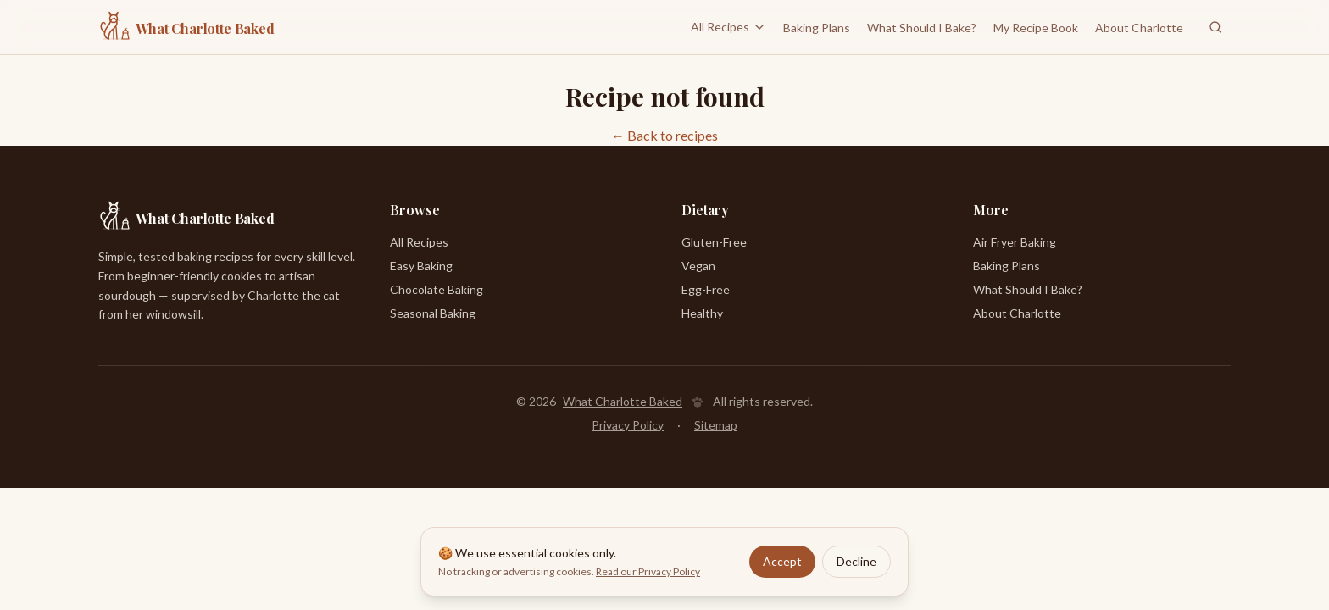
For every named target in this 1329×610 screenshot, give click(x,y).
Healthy (702, 313)
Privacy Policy (628, 425)
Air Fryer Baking (1014, 242)
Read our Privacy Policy (648, 571)
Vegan (698, 265)
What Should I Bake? (921, 27)
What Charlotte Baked (622, 401)
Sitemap (715, 425)
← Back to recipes (664, 135)
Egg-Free (705, 289)
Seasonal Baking (432, 313)
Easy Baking (421, 265)
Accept (782, 561)
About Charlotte (1139, 27)
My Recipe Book (1035, 27)
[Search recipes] (1215, 27)
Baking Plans (816, 27)
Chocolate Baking (436, 289)
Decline (856, 561)
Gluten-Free (714, 242)
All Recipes (728, 26)
